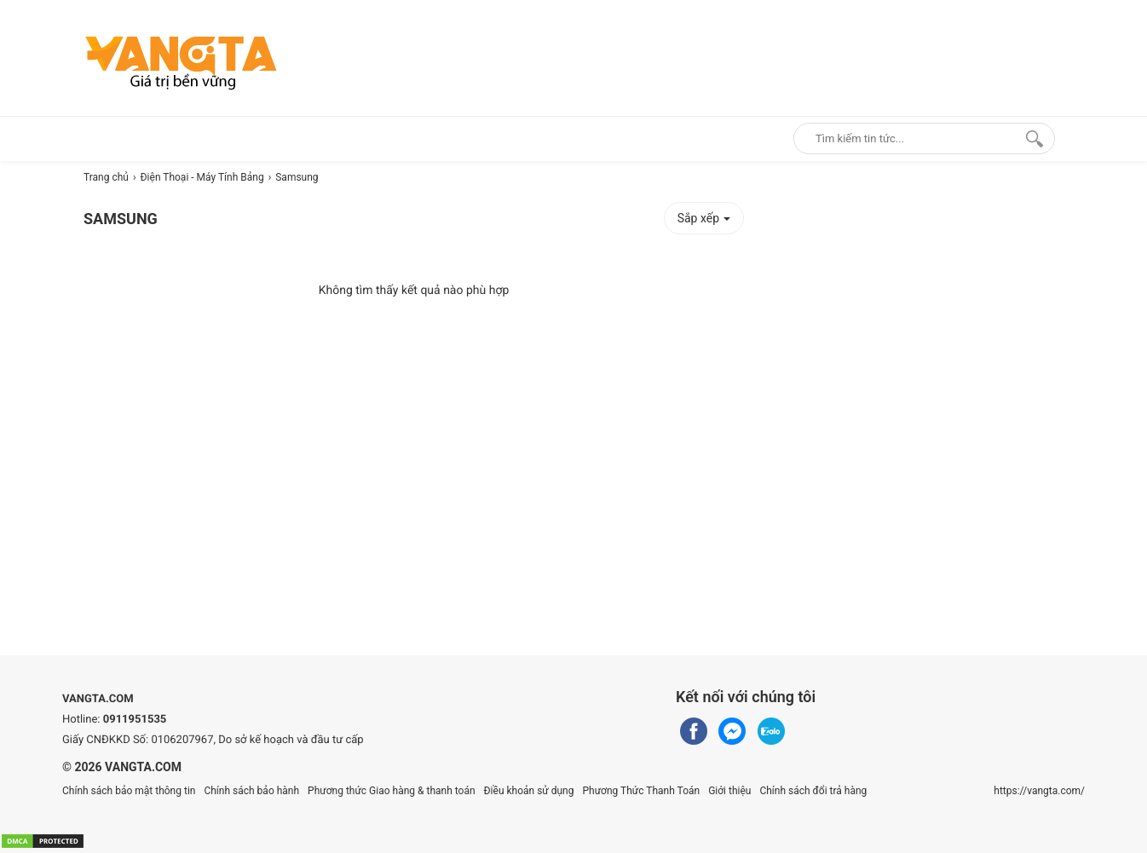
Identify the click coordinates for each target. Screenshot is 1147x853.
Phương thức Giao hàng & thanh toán (391, 791)
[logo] (181, 62)
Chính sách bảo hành (251, 791)
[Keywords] (906, 138)
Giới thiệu (729, 791)
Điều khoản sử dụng (529, 791)
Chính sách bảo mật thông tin (128, 791)
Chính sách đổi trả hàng (813, 791)
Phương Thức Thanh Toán (641, 791)
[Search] (1031, 138)
